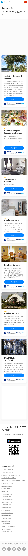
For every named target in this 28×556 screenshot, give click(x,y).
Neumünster (4, 491)
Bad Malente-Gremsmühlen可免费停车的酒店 (13, 480)
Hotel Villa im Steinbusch (9, 359)
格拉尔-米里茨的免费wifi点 (8, 526)
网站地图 (14, 545)
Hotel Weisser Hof (11, 313)
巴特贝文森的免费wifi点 (7, 499)
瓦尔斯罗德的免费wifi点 (7, 523)
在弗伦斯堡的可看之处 (7, 510)
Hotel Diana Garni (11, 220)
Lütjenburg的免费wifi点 (7, 483)
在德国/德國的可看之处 (7, 472)
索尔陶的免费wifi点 (6, 515)
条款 (6, 543)
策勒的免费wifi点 (5, 521)
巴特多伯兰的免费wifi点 (7, 513)
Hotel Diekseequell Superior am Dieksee (13, 132)
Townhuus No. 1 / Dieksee (11, 180)
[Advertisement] (14, 38)
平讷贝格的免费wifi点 (6, 494)
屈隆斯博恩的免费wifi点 (7, 502)
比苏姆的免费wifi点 (6, 529)
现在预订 (14, 99)
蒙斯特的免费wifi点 (6, 507)
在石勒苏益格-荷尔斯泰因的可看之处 (10, 475)
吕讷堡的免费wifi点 (6, 497)
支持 (3, 543)
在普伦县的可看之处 (6, 486)
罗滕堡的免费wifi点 (6, 518)
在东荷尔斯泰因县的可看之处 (8, 478)
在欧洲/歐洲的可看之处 (7, 470)
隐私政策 (10, 543)
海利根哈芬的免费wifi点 (7, 488)
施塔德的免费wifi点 (6, 505)
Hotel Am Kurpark (11, 265)
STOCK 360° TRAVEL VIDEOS (19, 543)
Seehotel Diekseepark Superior (13, 77)
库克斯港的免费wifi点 (6, 532)
